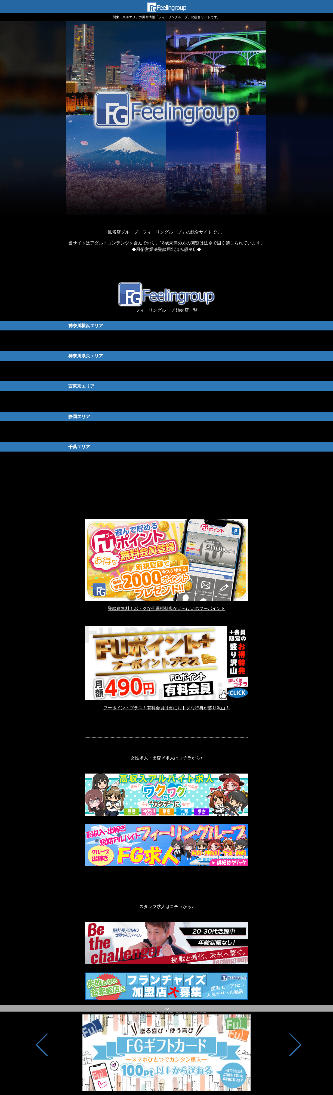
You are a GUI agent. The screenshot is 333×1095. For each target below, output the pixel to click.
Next (295, 1053)
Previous (42, 1053)
